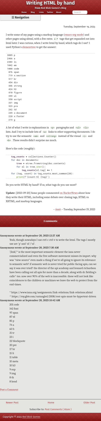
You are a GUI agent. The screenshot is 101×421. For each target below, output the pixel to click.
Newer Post (12, 402)
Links (41, 12)
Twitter (50, 12)
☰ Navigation (20, 17)
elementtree (29, 47)
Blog (33, 12)
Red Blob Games (31, 416)
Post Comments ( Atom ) (58, 409)
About (58, 12)
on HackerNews (69, 192)
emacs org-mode (74, 34)
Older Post (89, 402)
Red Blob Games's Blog (53, 8)
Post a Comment (9, 389)
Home (23, 12)
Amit (58, 209)
